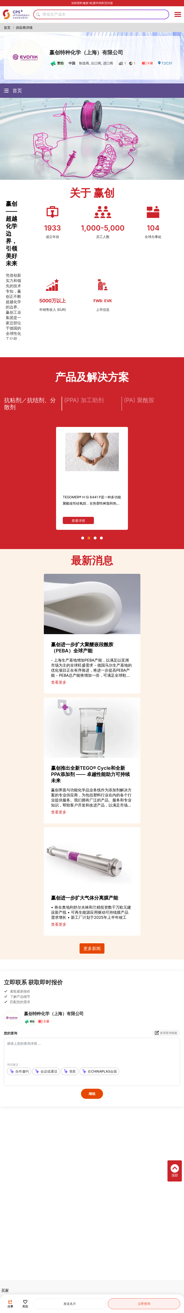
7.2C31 (165, 63)
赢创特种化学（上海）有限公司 (86, 52)
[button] (82, 538)
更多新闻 (92, 948)
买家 (5, 1290)
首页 (7, 27)
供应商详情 (24, 27)
